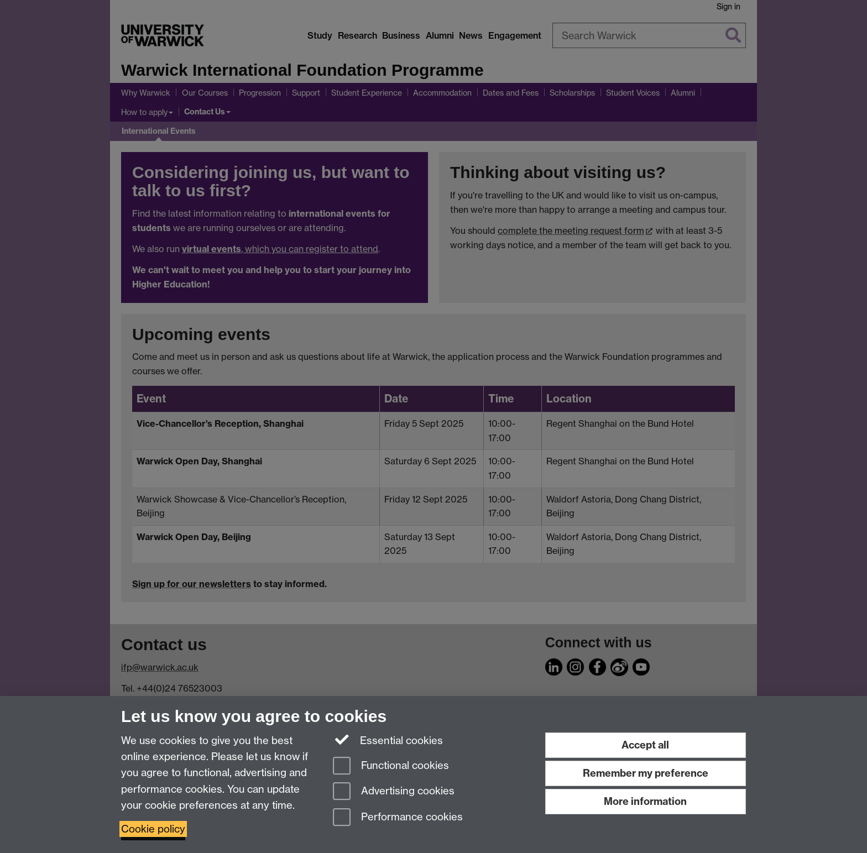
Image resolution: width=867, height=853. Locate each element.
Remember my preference (645, 773)
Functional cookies (391, 766)
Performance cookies (398, 818)
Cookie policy (153, 829)
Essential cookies (388, 739)
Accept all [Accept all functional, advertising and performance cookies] (645, 745)
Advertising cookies (394, 792)
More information (645, 801)
